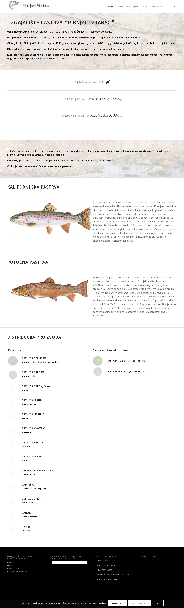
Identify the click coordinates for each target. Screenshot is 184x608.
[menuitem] (109, 6)
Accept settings (117, 603)
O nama (10, 565)
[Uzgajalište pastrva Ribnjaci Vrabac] (29, 6)
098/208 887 (107, 570)
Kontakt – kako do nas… (17, 571)
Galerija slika (13, 568)
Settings (158, 603)
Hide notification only (139, 603)
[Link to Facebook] (174, 6)
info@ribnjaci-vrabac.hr (113, 579)
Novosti (10, 562)
